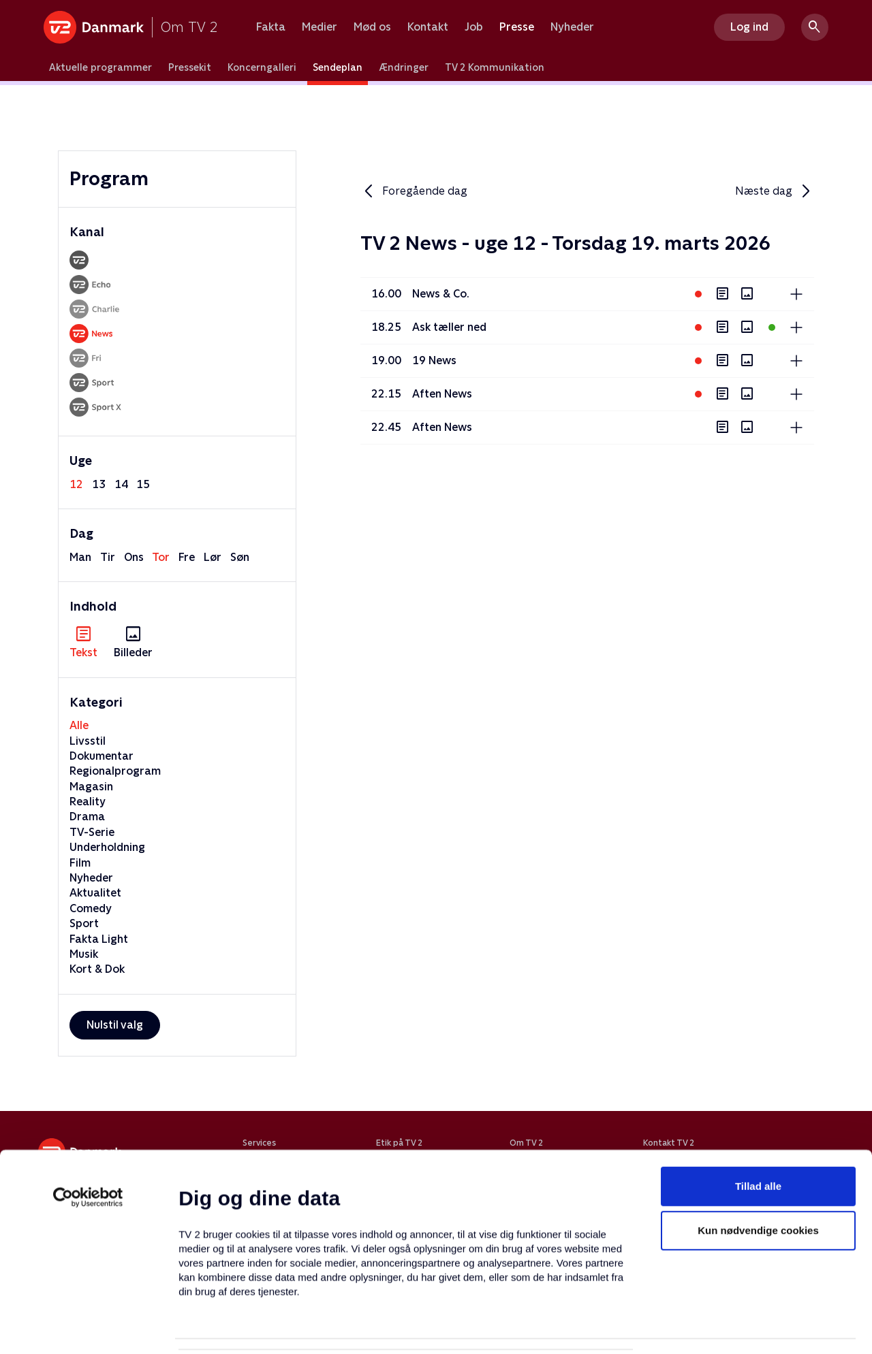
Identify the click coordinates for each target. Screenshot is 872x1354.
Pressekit (189, 67)
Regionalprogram (115, 770)
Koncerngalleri (262, 67)
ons (134, 557)
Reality (87, 801)
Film (80, 862)
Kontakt (427, 27)
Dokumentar (101, 755)
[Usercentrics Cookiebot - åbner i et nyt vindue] (88, 1126)
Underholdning (107, 847)
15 (143, 484)
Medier (319, 27)
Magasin (91, 786)
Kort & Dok (97, 969)
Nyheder (572, 27)
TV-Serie (91, 832)
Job (474, 27)
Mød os (372, 27)
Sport (84, 923)
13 (99, 484)
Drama (87, 816)
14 (121, 484)
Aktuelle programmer (100, 67)
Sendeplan (337, 67)
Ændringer (404, 67)
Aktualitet (95, 892)
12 (76, 484)
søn (239, 557)
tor (161, 557)
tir (107, 557)
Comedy (90, 908)
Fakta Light (98, 939)
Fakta (270, 27)
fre (186, 557)
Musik (83, 954)
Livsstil (87, 741)
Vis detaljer (660, 1327)
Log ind (749, 26)
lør (212, 557)
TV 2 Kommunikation (494, 67)
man (80, 557)
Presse (516, 27)
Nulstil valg (115, 1024)
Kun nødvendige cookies (758, 1159)
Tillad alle (758, 1115)
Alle (79, 725)
